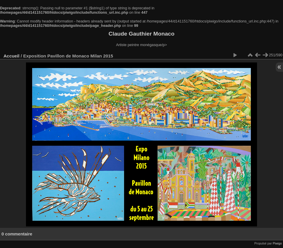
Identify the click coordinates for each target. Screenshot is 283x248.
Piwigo (277, 243)
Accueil (12, 55)
